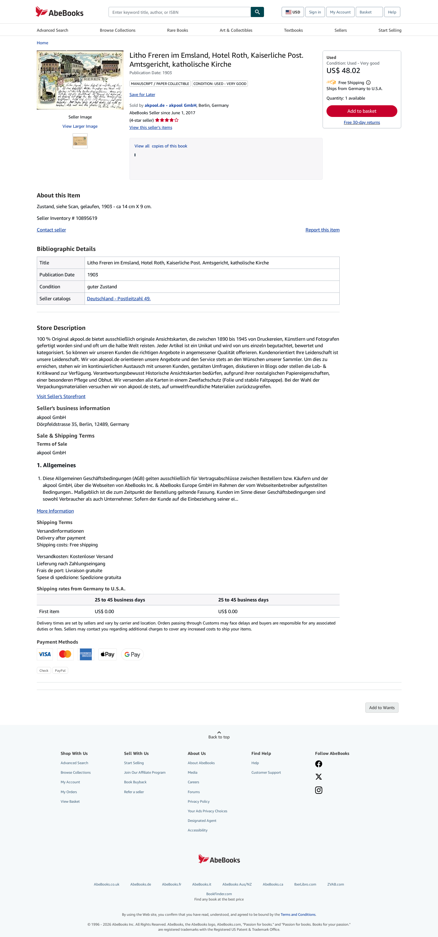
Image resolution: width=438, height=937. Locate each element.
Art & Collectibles (236, 30)
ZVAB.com (335, 884)
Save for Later (142, 94)
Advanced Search (52, 30)
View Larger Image (79, 126)
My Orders (69, 792)
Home (42, 42)
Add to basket (361, 111)
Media (192, 772)
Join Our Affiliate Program (145, 772)
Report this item (323, 230)
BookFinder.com (219, 896)
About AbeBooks (201, 763)
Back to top (219, 736)
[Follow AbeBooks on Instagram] (318, 790)
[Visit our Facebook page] (318, 764)
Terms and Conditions (298, 914)
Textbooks (293, 30)
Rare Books (177, 30)
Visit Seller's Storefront (61, 396)
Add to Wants (382, 707)
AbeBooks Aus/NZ (237, 884)
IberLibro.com (305, 884)
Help (392, 12)
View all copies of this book (161, 145)
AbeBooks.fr (171, 884)
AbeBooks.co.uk (106, 884)
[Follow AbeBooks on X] (318, 777)
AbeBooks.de (140, 884)
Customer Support (266, 772)
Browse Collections (117, 30)
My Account (340, 12)
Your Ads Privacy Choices (207, 811)
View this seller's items (150, 127)
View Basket (70, 801)
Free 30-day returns (362, 122)
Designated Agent (202, 820)
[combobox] (180, 12)
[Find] (257, 12)
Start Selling (390, 30)
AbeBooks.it (201, 884)
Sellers (341, 30)
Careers (193, 782)
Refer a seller (134, 792)
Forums (194, 792)
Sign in (315, 12)
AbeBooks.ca (273, 884)
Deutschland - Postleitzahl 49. (119, 298)
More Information (55, 511)
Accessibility (197, 830)
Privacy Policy (199, 801)
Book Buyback (135, 782)
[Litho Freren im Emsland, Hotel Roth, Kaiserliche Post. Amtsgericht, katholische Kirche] (80, 80)
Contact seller (51, 230)
